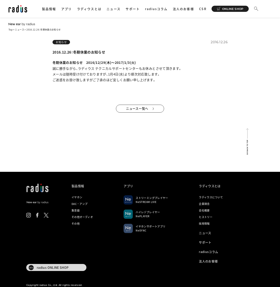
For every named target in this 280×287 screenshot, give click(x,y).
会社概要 (204, 210)
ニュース (113, 9)
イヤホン (77, 197)
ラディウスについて (211, 197)
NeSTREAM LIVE (146, 202)
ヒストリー (205, 217)
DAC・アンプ (80, 204)
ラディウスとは (89, 9)
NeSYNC (141, 230)
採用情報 (204, 224)
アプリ (66, 9)
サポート (133, 9)
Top (10, 29)
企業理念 (204, 204)
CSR (202, 9)
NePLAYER (142, 216)
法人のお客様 (183, 9)
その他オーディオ (82, 217)
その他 (76, 224)
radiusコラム (156, 9)
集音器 (76, 210)
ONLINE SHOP (232, 9)
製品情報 (49, 9)
